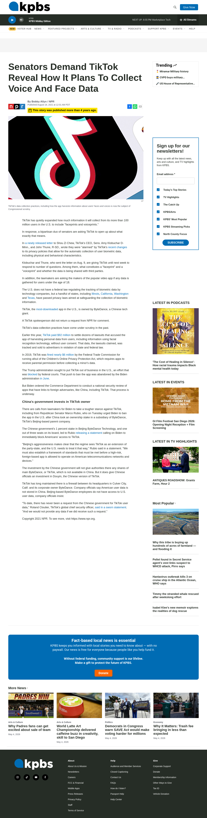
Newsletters (73, 772)
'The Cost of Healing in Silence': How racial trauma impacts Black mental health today (174, 365)
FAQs (113, 783)
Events (177, 32)
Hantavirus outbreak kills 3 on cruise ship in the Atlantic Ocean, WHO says (174, 580)
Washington (121, 293)
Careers (72, 777)
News (37, 32)
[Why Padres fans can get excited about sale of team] (31, 705)
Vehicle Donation (161, 794)
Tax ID (156, 788)
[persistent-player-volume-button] (21, 22)
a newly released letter (39, 243)
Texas (31, 297)
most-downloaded (46, 309)
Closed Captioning (119, 772)
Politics (109, 722)
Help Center (116, 799)
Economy (158, 722)
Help (192, 32)
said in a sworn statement (110, 507)
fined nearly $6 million (60, 354)
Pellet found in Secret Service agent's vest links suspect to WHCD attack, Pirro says (172, 563)
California (106, 293)
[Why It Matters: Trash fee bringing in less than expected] (176, 705)
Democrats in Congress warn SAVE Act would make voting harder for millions (127, 730)
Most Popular (164, 503)
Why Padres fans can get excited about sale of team (29, 728)
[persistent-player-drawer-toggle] (188, 22)
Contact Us (115, 777)
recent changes (117, 247)
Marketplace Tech (161, 22)
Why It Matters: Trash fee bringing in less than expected (173, 730)
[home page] (28, 8)
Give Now (189, 8)
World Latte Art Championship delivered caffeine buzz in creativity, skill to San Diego (77, 732)
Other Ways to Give (162, 783)
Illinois (95, 293)
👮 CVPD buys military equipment (169, 79)
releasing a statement (88, 432)
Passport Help (117, 794)
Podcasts (134, 32)
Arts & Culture (91, 32)
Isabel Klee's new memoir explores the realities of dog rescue (175, 609)
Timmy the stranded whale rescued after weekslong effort (176, 595)
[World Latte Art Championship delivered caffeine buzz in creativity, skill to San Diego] (79, 705)
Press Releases (75, 794)
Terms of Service (76, 810)
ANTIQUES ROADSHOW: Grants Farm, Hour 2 (174, 482)
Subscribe (176, 242)
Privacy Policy (74, 799)
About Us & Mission (77, 766)
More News (18, 688)
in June (44, 378)
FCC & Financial (76, 783)
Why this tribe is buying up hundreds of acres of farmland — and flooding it (174, 546)
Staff (70, 805)
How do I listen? (118, 788)
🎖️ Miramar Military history (172, 71)
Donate (103, 673)
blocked (32, 374)
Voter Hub (24, 32)
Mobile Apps (74, 788)
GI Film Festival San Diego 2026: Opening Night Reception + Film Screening (174, 424)
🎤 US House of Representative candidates (174, 85)
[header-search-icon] (175, 8)
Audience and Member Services (125, 766)
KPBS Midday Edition (40, 23)
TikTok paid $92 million (56, 335)
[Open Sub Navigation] (44, 32)
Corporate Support (162, 766)
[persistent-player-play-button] (12, 22)
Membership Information (164, 777)
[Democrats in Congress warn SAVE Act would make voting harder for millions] (127, 705)
